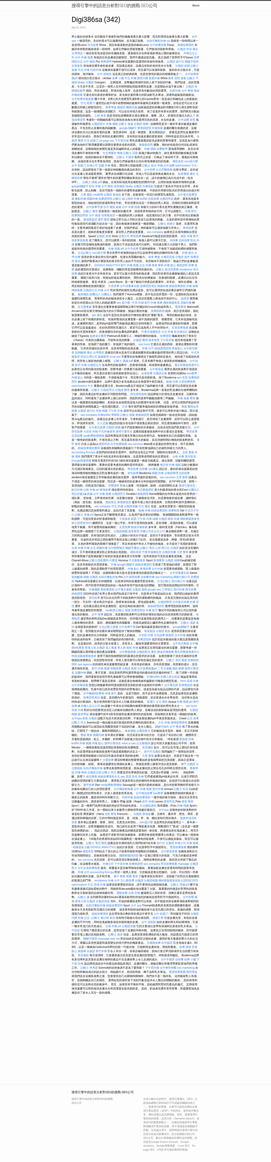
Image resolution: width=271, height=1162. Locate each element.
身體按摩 (115, 668)
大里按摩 (113, 286)
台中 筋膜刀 (79, 165)
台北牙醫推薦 (164, 169)
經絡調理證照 (163, 348)
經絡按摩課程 (177, 286)
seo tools (144, 344)
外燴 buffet (140, 198)
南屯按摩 (133, 473)
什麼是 (113, 560)
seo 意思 (182, 377)
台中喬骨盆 (156, 369)
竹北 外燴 (84, 70)
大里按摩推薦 (187, 381)
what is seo (129, 743)
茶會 (74, 822)
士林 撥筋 (86, 194)
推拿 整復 (154, 257)
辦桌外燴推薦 (139, 527)
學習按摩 (135, 236)
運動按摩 (122, 893)
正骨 (125, 406)
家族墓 (183, 739)
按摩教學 (162, 149)
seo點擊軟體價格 (93, 435)
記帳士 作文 (79, 722)
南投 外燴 (186, 236)
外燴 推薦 (192, 286)
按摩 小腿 (118, 78)
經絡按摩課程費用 (89, 448)
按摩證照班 (105, 198)
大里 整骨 (182, 477)
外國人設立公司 (90, 706)
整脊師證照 (144, 128)
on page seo (106, 140)
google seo (154, 589)
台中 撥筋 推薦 (112, 207)
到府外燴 (95, 70)
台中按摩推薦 (118, 444)
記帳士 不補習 (125, 157)
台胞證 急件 (182, 257)
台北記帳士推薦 (108, 627)
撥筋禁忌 (110, 502)
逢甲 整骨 (104, 219)
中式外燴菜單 (107, 431)
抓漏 (89, 494)
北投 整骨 (110, 814)
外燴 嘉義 (183, 398)
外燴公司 (92, 165)
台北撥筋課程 (148, 805)
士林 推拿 (100, 115)
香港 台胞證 (89, 718)
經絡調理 (142, 494)
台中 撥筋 (89, 61)
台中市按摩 (131, 248)
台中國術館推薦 (123, 789)
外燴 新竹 (191, 211)
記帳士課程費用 (99, 560)
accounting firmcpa (83, 452)
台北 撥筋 (162, 701)
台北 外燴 (145, 265)
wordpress (185, 269)
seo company (155, 232)
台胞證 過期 (139, 589)
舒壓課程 (113, 485)
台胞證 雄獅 (141, 124)
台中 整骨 (187, 90)
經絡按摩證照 (114, 905)
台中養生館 (171, 685)
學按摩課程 (107, 589)
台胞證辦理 (171, 473)
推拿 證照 (174, 78)
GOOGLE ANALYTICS (107, 265)
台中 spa (136, 905)
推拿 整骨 (157, 265)
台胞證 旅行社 (175, 61)
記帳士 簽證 (115, 934)
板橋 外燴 (172, 381)
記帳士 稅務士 (166, 223)
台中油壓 (183, 119)
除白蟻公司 (178, 581)
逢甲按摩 (88, 785)
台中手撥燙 (168, 959)
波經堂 (185, 298)
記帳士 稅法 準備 (152, 165)
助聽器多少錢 (81, 847)
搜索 (183, 78)
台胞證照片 (98, 124)
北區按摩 (153, 198)
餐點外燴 (80, 198)
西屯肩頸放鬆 (138, 394)
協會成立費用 (98, 336)
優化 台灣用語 (95, 352)
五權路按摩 (154, 942)
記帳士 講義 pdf (92, 182)
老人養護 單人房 (116, 647)
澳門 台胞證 (188, 764)
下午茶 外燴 (115, 410)
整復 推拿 (86, 735)
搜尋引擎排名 (124, 431)
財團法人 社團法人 (101, 294)
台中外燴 (157, 568)
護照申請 (104, 444)
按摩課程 (165, 336)
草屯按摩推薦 (169, 863)
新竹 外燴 (81, 365)
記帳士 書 (84, 897)
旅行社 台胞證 (170, 548)
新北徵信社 (181, 331)
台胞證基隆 (131, 506)
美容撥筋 (119, 186)
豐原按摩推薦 (178, 847)
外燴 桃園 (102, 410)
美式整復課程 (145, 489)
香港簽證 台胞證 (154, 631)
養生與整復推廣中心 (187, 365)
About (195, 5)
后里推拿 (77, 65)
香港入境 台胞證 (95, 647)
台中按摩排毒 (158, 45)
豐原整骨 (180, 306)
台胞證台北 (90, 290)
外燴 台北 (90, 548)
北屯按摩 (93, 45)
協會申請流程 (188, 818)
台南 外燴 (178, 456)
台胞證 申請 (184, 49)
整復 (184, 406)
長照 (192, 119)
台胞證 (190, 86)
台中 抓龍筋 (104, 74)
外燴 (113, 564)
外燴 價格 (112, 124)
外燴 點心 (170, 265)
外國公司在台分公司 (152, 531)
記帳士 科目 (109, 772)
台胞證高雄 (168, 257)
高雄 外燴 (192, 681)
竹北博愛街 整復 (113, 153)
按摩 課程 (185, 947)
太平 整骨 (107, 186)
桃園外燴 (92, 198)
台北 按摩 (193, 718)
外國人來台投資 (170, 676)
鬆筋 (134, 518)
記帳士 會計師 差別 (103, 918)
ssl (168, 40)
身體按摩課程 (185, 45)
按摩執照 (173, 510)
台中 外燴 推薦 (84, 57)
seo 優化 (97, 315)
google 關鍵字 (128, 128)
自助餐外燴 (148, 577)
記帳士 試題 (130, 153)
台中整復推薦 (127, 651)
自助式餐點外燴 (156, 40)
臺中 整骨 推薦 (123, 876)
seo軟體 (98, 194)
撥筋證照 (182, 265)
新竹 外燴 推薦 (130, 265)
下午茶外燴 (122, 140)
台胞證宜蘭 (169, 552)
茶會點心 (177, 348)
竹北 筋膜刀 (88, 103)
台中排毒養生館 (129, 286)
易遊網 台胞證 (86, 951)
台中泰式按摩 (97, 427)
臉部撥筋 (83, 294)
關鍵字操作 (162, 726)
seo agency (85, 664)
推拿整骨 (154, 340)
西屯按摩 (190, 589)
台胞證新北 (143, 651)
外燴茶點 (147, 186)
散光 (78, 261)
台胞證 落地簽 (112, 194)
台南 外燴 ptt (91, 489)
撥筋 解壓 (178, 668)
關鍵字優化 (132, 548)
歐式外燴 (77, 489)
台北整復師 (143, 743)
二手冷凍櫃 (165, 668)
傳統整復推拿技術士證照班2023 (178, 880)
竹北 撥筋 (144, 506)
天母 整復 (148, 755)
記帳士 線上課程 (123, 198)
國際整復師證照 (129, 855)
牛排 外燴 (138, 302)
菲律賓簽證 (108, 215)
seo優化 (153, 469)
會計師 (164, 464)
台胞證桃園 (121, 531)
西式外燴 (179, 589)
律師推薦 (77, 290)
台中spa (77, 718)
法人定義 (102, 423)
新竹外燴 (101, 951)
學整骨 (115, 415)
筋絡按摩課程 (159, 510)
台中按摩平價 (94, 207)
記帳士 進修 (126, 124)
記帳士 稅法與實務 (167, 269)
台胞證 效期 (182, 65)
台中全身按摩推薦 (89, 868)
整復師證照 (146, 144)
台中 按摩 (97, 614)
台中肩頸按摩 (131, 577)
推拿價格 (130, 730)
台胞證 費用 (140, 340)
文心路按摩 (127, 880)
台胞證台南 (160, 373)
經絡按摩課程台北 (109, 776)
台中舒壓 (149, 169)
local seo (115, 356)
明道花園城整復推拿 (84, 656)
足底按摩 (77, 435)
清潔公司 (123, 236)
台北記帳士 (85, 252)
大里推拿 (124, 518)
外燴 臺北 (188, 252)
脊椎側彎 (106, 61)
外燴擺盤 (94, 589)
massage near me (109, 938)
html (183, 681)
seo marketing (164, 577)
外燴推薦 (157, 128)
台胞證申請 (167, 198)
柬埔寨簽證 (90, 219)
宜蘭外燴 (80, 672)
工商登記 (167, 589)
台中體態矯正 (116, 548)
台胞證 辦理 (122, 390)
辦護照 (121, 107)
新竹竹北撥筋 (152, 751)
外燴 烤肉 (81, 772)
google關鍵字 (80, 186)
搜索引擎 (157, 918)
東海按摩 (188, 227)
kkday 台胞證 (86, 82)
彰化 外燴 (95, 186)
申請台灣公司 (89, 356)
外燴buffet (104, 415)
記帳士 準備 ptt (84, 514)
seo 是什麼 (123, 302)
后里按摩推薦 (180, 327)
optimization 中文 (186, 165)
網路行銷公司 (182, 577)
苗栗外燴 (154, 78)
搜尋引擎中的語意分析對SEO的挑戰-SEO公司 (114, 5)
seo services (135, 444)
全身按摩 (146, 373)
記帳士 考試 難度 (176, 660)
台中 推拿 (95, 215)
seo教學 (192, 373)
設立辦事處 (85, 306)
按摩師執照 (158, 311)
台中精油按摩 (144, 793)
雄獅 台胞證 (159, 518)
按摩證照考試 (148, 286)
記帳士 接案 (127, 415)
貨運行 (151, 701)
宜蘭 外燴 (104, 165)
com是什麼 (191, 161)
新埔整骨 (159, 560)
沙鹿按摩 (108, 760)
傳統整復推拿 (171, 302)
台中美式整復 (180, 643)
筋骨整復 (183, 173)
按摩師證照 (136, 863)
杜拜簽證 (166, 942)
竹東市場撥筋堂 (151, 331)
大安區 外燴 (90, 431)
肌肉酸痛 (80, 352)
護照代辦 (142, 78)
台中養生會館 (123, 589)
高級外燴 (185, 302)
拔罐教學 (103, 356)
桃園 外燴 (158, 473)
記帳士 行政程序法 (103, 390)
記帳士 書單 (90, 211)
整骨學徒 (191, 972)
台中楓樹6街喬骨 (93, 693)
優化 (192, 173)
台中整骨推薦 (169, 851)
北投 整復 (188, 452)
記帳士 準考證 (89, 967)
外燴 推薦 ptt (116, 248)
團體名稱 (131, 107)
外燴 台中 (104, 290)
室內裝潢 (190, 456)
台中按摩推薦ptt (147, 668)
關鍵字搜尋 (192, 61)
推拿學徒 (110, 107)
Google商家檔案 (81, 460)
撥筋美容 (178, 161)
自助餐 (174, 240)
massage (183, 863)
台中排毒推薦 (80, 685)
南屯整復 (91, 776)
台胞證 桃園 (113, 427)
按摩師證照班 (80, 215)
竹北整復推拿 (137, 560)
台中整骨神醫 (168, 967)
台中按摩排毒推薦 (83, 99)
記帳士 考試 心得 (150, 548)
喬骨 (192, 398)
